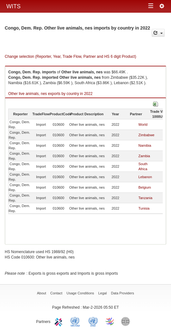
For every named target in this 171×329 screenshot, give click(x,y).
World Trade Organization (110, 321)
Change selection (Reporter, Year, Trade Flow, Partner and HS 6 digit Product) (70, 56)
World (143, 124)
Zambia (144, 156)
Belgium (144, 187)
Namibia (144, 145)
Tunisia (143, 208)
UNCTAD (76, 321)
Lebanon (145, 177)
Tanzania (145, 198)
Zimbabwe (146, 135)
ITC (59, 321)
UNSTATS (93, 321)
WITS (13, 6)
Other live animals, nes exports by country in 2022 (50, 93)
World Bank (127, 321)
